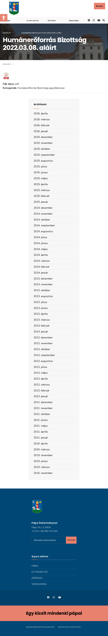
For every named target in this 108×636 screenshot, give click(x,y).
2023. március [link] (42, 319)
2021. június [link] (41, 420)
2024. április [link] (41, 255)
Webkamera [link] (74, 20)
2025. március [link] (42, 190)
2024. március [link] (42, 261)
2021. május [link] (41, 425)
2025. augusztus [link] (43, 160)
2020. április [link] (41, 443)
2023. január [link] (41, 331)
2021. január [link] (41, 437)
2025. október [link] (42, 149)
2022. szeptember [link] (44, 355)
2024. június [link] (41, 243)
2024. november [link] (43, 213)
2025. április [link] (41, 184)
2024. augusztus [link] (43, 231)
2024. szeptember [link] (44, 225)
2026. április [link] (41, 113)
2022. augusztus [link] (43, 361)
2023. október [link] (42, 290)
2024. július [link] (40, 237)
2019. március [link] (42, 467)
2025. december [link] (43, 137)
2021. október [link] (42, 414)
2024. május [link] (41, 249)
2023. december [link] (43, 278)
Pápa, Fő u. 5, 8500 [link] (41, 527)
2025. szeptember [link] (44, 154)
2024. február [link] (42, 266)
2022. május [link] (41, 372)
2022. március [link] (42, 384)
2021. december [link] (43, 402)
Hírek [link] (8, 20)
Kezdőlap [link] (7, 33)
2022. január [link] (41, 396)
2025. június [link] (41, 172)
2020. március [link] (42, 449)
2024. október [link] (42, 219)
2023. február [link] (42, 325)
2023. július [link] (40, 302)
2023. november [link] (43, 284)
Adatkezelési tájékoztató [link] (69, 627)
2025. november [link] (43, 143)
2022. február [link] (42, 390)
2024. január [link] (41, 272)
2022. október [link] (42, 349)
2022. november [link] (43, 343)
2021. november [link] (43, 408)
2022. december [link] (43, 337)
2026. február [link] (42, 125)
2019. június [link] (41, 461)
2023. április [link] (41, 314)
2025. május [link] (41, 178)
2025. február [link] (42, 196)
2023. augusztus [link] (43, 296)
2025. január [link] (41, 202)
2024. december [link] (43, 208)
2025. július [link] (40, 166)
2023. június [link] (41, 308)
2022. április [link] (41, 378)
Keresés (71, 540)
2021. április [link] (41, 431)
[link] (3, 17)
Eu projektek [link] (33, 20)
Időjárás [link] (52, 20)
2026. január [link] (41, 131)
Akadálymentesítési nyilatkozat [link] (40, 627)
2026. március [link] (42, 119)
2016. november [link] (43, 473)
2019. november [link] (43, 455)
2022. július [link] (40, 367)
